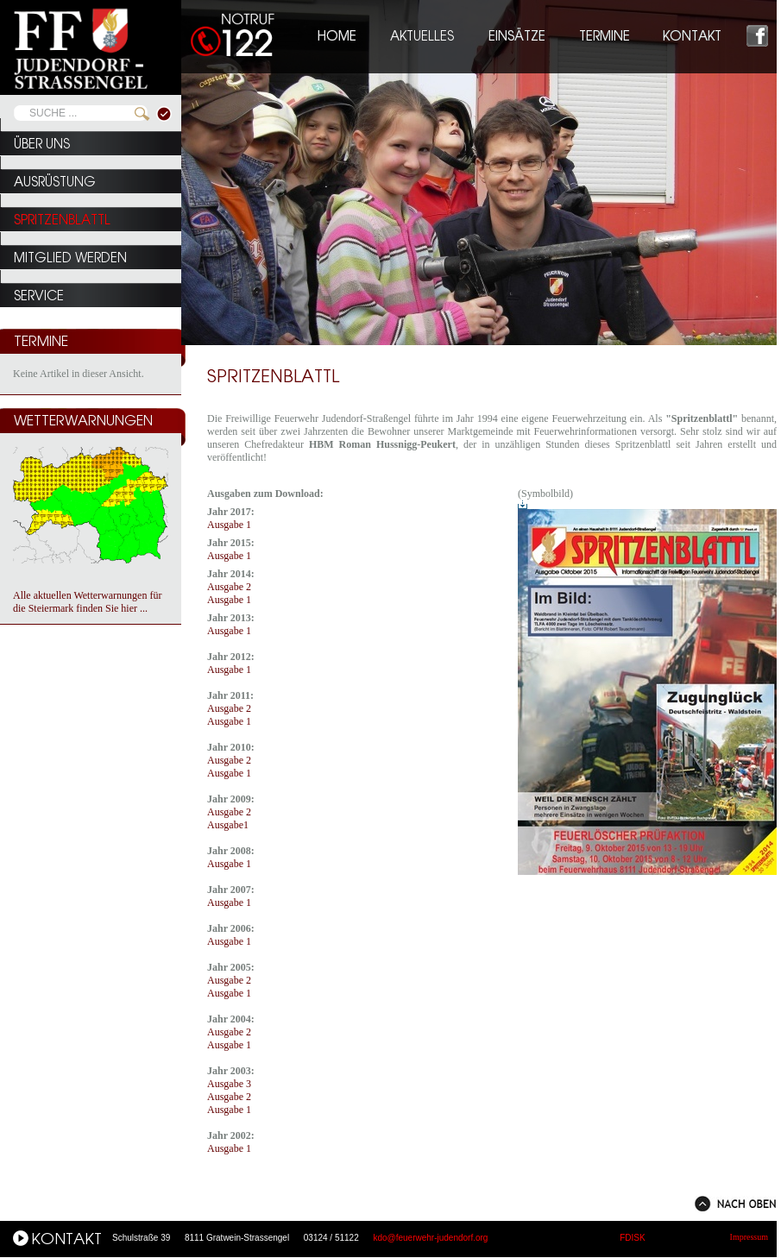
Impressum (749, 1237)
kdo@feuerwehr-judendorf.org (430, 1237)
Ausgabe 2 (229, 587)
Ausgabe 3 (229, 1084)
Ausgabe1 (228, 825)
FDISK (632, 1237)
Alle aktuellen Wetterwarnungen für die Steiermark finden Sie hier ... (87, 601)
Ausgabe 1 (229, 525)
